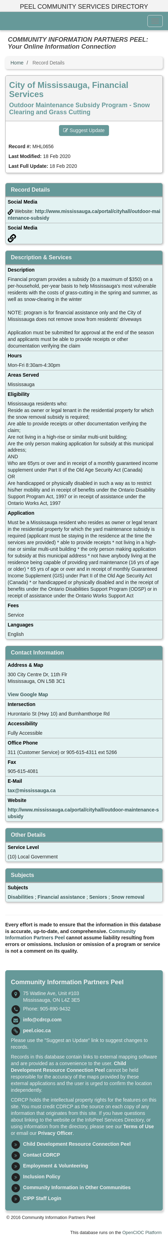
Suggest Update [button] (83, 130)
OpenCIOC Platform (142, 1232)
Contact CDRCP (41, 1155)
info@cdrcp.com (42, 1019)
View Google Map (28, 694)
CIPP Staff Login (42, 1198)
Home (16, 63)
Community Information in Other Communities (77, 1187)
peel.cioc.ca (37, 1030)
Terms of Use (138, 1126)
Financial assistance (61, 897)
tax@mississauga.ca (32, 790)
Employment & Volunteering (55, 1166)
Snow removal (127, 897)
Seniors (98, 897)
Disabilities (21, 897)
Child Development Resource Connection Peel (77, 1144)
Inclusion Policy (41, 1176)
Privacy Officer (55, 1133)
